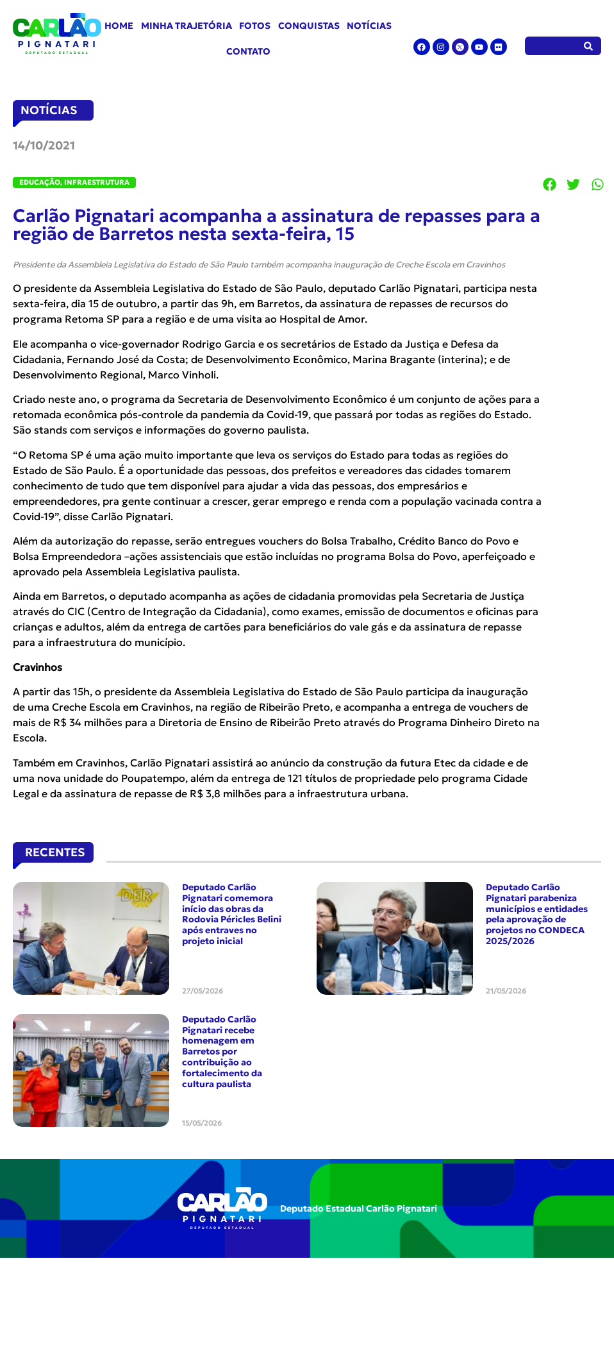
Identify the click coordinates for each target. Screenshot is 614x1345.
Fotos (254, 25)
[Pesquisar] (588, 46)
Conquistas (309, 25)
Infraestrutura (96, 182)
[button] (550, 184)
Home (118, 25)
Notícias (369, 25)
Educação (39, 182)
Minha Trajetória (186, 25)
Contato (248, 51)
